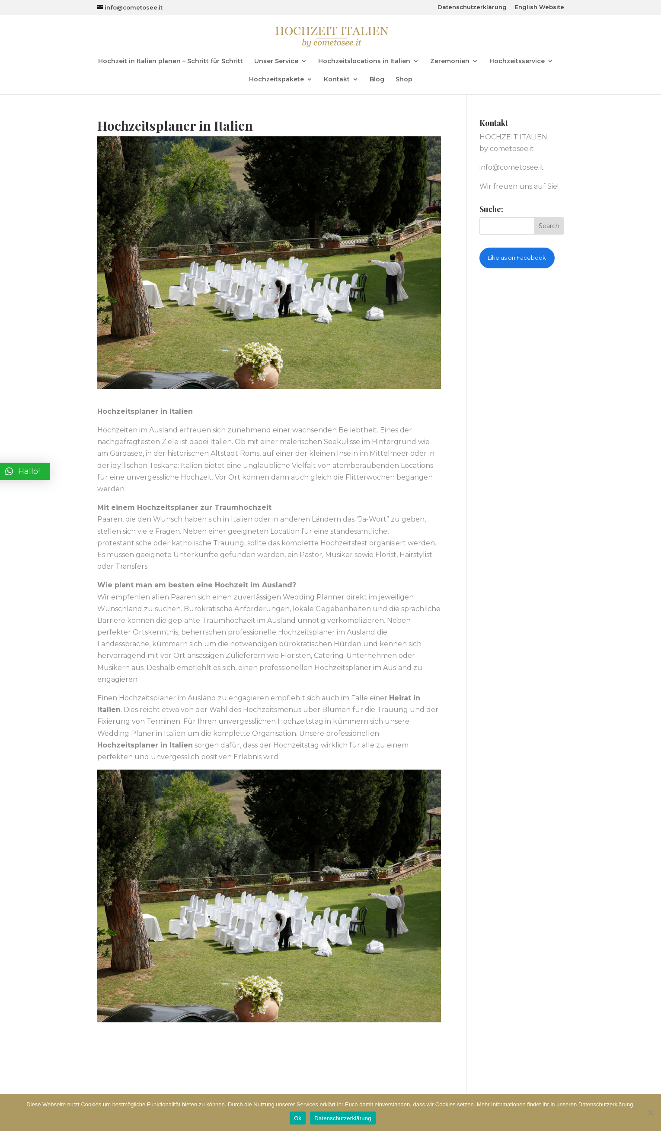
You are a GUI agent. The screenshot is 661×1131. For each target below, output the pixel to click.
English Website (539, 7)
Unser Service (276, 61)
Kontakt (337, 79)
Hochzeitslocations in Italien (364, 61)
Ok (297, 1118)
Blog (377, 79)
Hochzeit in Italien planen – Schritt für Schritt (170, 61)
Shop (404, 79)
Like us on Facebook (517, 257)
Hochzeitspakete (276, 79)
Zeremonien (449, 61)
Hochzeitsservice (517, 61)
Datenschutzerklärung (472, 7)
